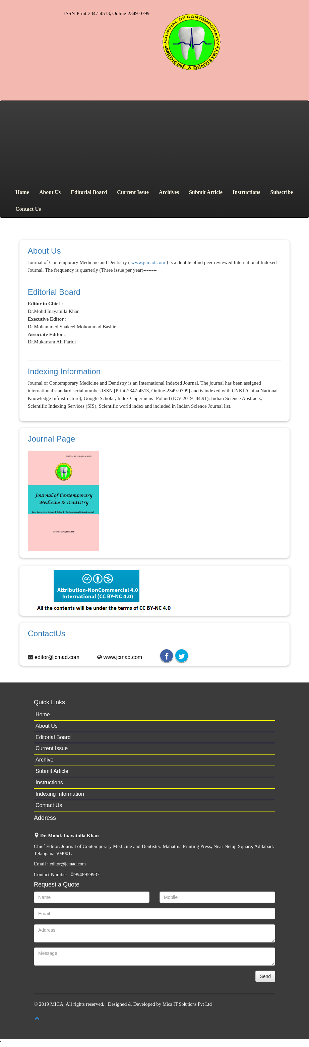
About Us (50, 192)
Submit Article (206, 192)
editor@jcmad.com (57, 657)
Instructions (246, 192)
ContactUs (46, 633)
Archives (169, 192)
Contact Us (28, 209)
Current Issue (132, 192)
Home (22, 192)
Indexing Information (64, 371)
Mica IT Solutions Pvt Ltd (187, 1004)
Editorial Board (89, 192)
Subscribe (281, 192)
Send (265, 976)
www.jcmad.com (148, 262)
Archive (44, 760)
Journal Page (51, 438)
